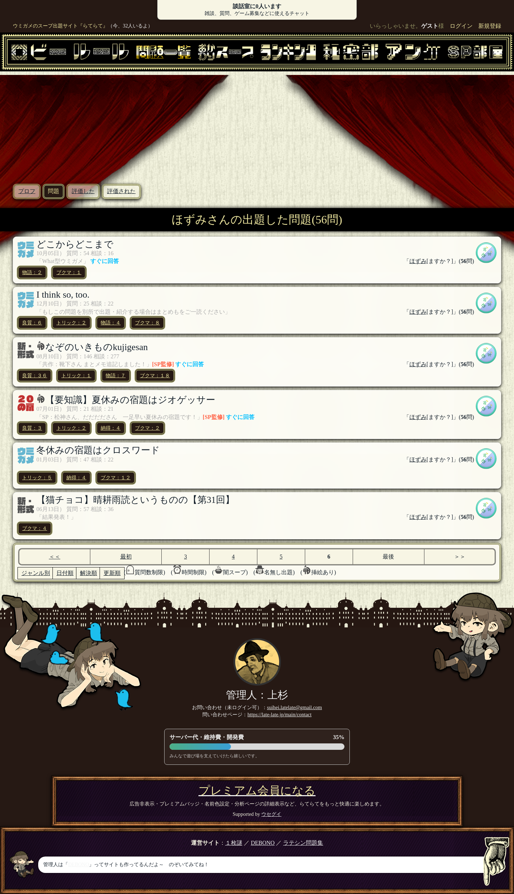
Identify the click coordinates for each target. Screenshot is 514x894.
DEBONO (263, 843)
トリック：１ (76, 375)
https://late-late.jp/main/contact (279, 714)
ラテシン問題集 (303, 843)
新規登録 (489, 26)
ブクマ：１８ (155, 375)
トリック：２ (71, 322)
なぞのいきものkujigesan (96, 347)
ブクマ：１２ (116, 477)
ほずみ (418, 261)
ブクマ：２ (147, 428)
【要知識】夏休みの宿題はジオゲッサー (130, 400)
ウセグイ (271, 814)
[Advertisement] (257, 125)
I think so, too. (63, 294)
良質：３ (32, 428)
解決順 (88, 573)
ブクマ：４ (34, 528)
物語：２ (32, 272)
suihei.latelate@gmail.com (294, 707)
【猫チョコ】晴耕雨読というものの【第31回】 (135, 500)
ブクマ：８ (147, 322)
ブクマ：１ (68, 272)
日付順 (65, 573)
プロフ (26, 191)
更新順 (112, 573)
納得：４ (111, 428)
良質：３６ (34, 375)
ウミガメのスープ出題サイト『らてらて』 (60, 26)
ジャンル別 (35, 573)
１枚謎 (233, 843)
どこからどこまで (75, 244)
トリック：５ (37, 477)
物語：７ (116, 375)
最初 (126, 557)
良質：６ (32, 322)
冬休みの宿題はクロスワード (98, 450)
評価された (121, 191)
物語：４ (111, 322)
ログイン (461, 26)
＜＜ (54, 557)
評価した (83, 191)
